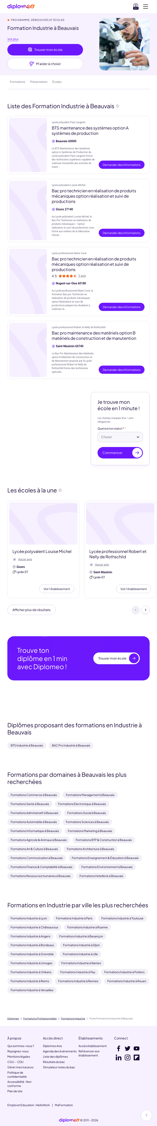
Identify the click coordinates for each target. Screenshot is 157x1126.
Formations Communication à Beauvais (37, 858)
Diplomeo (13, 1018)
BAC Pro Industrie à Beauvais (71, 745)
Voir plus (12, 39)
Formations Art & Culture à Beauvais (34, 849)
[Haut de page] (146, 1115)
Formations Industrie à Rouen (126, 981)
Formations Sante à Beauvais (30, 804)
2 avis (82, 275)
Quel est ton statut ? (111, 428)
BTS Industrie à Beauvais (27, 745)
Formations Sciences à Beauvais (87, 822)
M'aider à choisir (45, 63)
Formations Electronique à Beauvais (82, 804)
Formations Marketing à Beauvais (90, 831)
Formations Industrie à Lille (80, 954)
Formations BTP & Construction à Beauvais (104, 840)
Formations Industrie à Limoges (31, 963)
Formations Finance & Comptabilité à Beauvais (41, 867)
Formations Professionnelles (40, 1018)
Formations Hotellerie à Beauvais (101, 876)
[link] (69, 1120)
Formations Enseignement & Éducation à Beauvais (105, 858)
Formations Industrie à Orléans (31, 972)
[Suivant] (145, 610)
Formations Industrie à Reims (30, 981)
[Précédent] (136, 610)
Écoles (57, 81)
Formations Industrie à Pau (77, 972)
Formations (17, 81)
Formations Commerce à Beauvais (34, 795)
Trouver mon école (45, 49)
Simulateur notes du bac (59, 1067)
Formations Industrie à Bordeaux (32, 945)
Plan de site (14, 1091)
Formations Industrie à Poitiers (124, 972)
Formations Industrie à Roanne (87, 927)
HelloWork (43, 1105)
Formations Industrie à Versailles (32, 990)
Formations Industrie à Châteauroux (34, 927)
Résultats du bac (54, 1062)
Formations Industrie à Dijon (81, 945)
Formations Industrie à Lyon (29, 918)
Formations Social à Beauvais (86, 813)
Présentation (38, 81)
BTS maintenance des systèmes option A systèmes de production (90, 130)
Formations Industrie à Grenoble (32, 954)
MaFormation (64, 1105)
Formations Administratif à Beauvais (34, 813)
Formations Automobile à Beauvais (34, 822)
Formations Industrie (73, 1018)
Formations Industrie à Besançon (81, 936)
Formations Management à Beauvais (90, 795)
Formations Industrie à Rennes (78, 981)
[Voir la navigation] (145, 6)
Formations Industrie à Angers (30, 936)
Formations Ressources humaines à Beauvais (41, 876)
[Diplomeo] (21, 6)
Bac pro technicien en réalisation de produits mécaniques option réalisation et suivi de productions (94, 196)
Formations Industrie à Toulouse (122, 918)
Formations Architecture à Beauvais (90, 849)
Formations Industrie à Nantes (81, 963)
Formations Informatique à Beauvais (35, 831)
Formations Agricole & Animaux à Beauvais (39, 840)
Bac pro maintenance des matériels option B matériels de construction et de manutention (94, 335)
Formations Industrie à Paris (74, 918)
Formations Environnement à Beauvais (106, 867)
